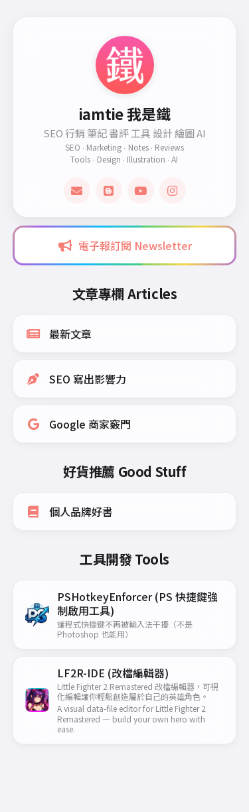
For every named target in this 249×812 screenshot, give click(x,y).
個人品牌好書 (69, 511)
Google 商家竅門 (78, 424)
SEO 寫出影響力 (75, 379)
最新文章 (58, 334)
